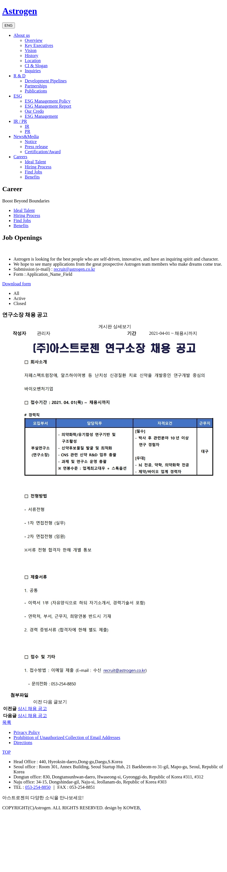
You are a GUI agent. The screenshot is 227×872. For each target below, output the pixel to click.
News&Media (26, 136)
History (31, 55)
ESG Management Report (48, 106)
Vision (31, 50)
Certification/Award (42, 151)
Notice (31, 141)
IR (27, 126)
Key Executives (39, 45)
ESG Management (41, 116)
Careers (20, 156)
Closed (20, 303)
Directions (23, 742)
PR (27, 131)
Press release (36, 146)
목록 (6, 722)
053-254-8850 (38, 787)
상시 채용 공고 (32, 708)
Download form (16, 283)
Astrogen (19, 11)
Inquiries (33, 70)
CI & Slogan (36, 65)
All (16, 293)
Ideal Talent (35, 161)
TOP (6, 752)
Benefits (32, 177)
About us (22, 35)
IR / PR (20, 121)
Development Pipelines (46, 80)
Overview (33, 40)
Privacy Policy (27, 732)
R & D (20, 75)
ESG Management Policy (48, 101)
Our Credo (34, 111)
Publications (36, 91)
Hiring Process (38, 166)
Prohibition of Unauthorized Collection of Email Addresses (67, 737)
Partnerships (36, 85)
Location (33, 60)
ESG (18, 96)
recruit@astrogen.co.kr (74, 269)
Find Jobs (33, 172)
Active (20, 298)
